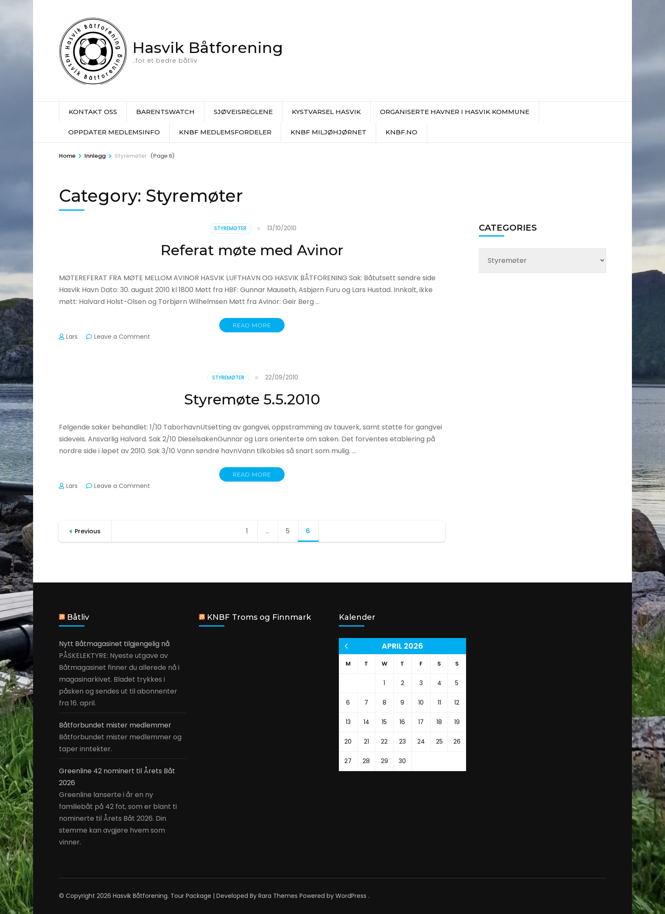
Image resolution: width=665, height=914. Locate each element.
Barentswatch (165, 112)
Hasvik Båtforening (207, 47)
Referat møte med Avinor (252, 249)
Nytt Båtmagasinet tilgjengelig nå (114, 644)
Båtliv (78, 617)
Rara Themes (278, 896)
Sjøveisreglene (243, 112)
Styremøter (230, 228)
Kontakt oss (93, 112)
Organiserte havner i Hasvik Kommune (454, 112)
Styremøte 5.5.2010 (252, 399)
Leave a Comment (122, 336)
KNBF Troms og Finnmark (259, 617)
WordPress (350, 896)
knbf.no (401, 132)
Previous (88, 531)
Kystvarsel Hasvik (326, 112)
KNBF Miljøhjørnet (328, 132)
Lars (72, 336)
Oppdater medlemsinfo (114, 132)
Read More (252, 325)
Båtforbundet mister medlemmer (115, 725)
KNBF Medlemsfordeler (225, 132)
